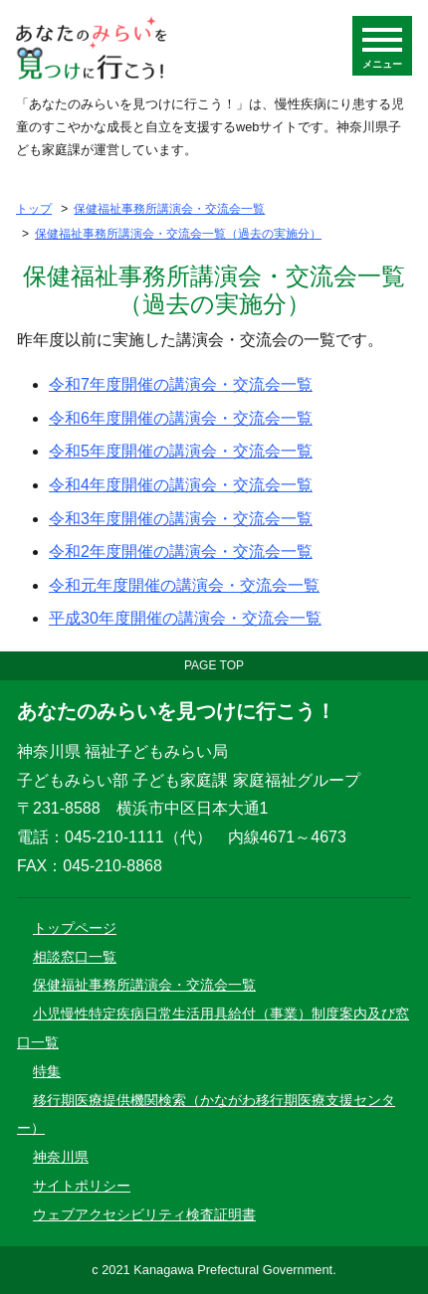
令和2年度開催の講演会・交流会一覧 (181, 551)
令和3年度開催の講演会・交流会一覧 (181, 518)
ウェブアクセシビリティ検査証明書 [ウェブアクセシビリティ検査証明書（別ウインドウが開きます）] (144, 1214)
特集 (47, 1071)
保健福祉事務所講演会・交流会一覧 (169, 209)
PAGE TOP (214, 665)
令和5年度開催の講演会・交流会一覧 (181, 451)
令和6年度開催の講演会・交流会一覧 (181, 418)
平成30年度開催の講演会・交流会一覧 (185, 618)
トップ (34, 209)
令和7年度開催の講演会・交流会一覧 (181, 384)
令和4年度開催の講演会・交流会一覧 (181, 484)
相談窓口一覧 (74, 957)
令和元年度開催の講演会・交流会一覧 (184, 585)
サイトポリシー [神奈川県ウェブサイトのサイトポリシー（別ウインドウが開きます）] (81, 1186)
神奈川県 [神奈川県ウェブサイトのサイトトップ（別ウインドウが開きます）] (61, 1157)
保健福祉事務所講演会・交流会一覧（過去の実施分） (178, 234)
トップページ (74, 928)
